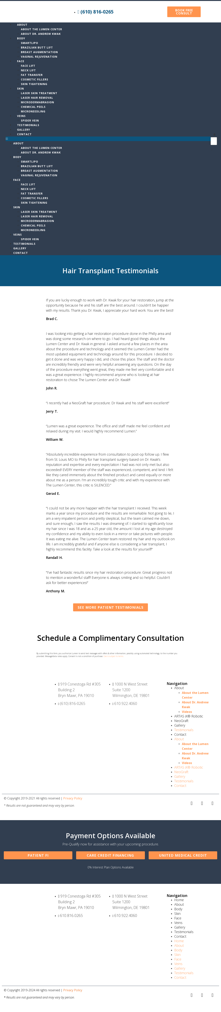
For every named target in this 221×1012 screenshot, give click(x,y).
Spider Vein (30, 120)
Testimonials (28, 125)
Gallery (23, 129)
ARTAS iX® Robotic (188, 716)
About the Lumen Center (41, 29)
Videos (187, 712)
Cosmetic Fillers (34, 79)
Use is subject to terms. (113, 656)
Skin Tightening (34, 84)
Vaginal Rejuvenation (39, 56)
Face (20, 61)
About (22, 24)
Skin (20, 88)
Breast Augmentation (39, 52)
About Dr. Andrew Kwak (41, 34)
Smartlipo (29, 43)
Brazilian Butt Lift (37, 47)
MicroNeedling (33, 111)
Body (21, 38)
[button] (108, 139)
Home (179, 900)
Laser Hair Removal (37, 97)
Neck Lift (28, 70)
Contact (24, 134)
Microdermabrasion (37, 102)
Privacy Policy (72, 798)
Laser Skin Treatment (39, 93)
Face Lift (28, 66)
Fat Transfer (32, 75)
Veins (21, 116)
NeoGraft (181, 720)
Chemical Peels (33, 107)
